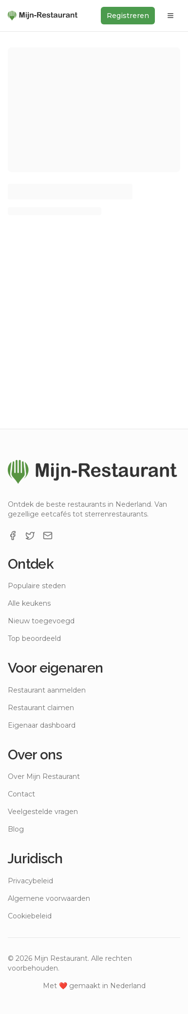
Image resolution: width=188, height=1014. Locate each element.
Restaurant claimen (41, 707)
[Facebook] (13, 535)
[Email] (48, 535)
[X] (30, 535)
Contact (21, 794)
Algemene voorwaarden (49, 898)
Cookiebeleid (30, 916)
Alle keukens (29, 603)
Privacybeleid (30, 880)
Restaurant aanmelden (47, 690)
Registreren (128, 15)
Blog (16, 829)
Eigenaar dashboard (41, 725)
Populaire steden (37, 585)
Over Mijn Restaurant (44, 776)
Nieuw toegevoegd (41, 620)
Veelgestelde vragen (43, 811)
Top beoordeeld (34, 638)
